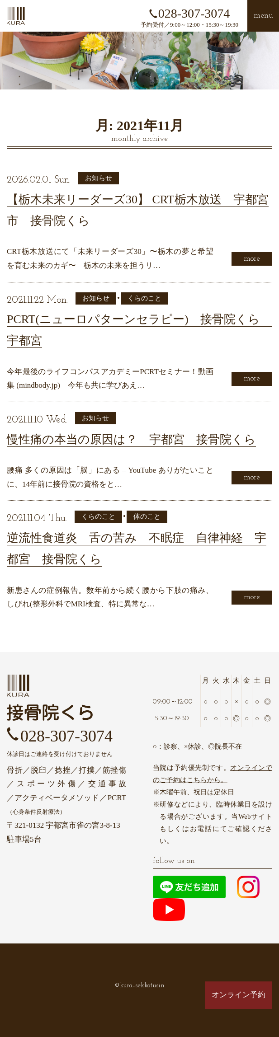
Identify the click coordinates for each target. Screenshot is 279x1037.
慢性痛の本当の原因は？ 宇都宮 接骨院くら (131, 439)
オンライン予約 (238, 994)
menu (263, 15)
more (252, 259)
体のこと (147, 516)
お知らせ (98, 178)
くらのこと (144, 298)
